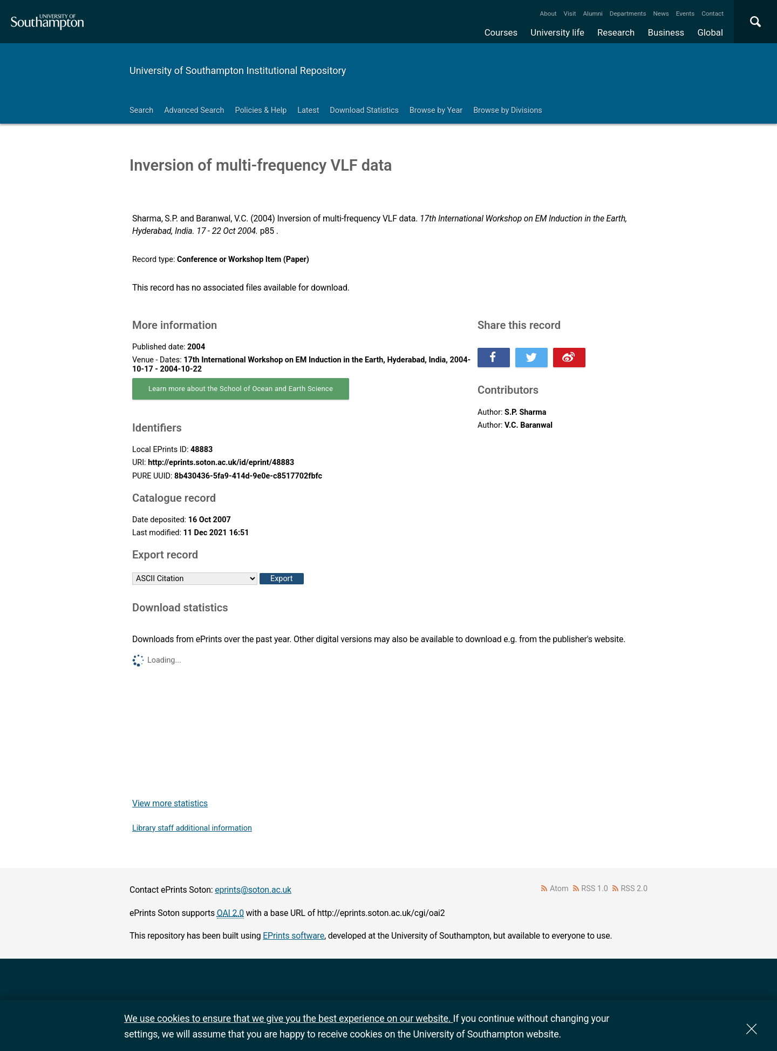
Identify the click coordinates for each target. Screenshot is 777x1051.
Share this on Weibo (569, 357)
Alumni (592, 13)
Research (616, 32)
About (548, 13)
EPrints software (293, 936)
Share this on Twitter (531, 357)
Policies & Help (261, 110)
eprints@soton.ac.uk (253, 890)
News (661, 13)
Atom (559, 888)
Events (685, 13)
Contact (712, 13)
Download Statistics (364, 110)
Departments (628, 13)
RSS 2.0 (634, 888)
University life (557, 32)
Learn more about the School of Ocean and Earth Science (240, 389)
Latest (308, 110)
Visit (570, 13)
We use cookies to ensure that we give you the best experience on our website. (288, 1018)
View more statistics (170, 803)
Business (666, 32)
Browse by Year (436, 110)
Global (710, 32)
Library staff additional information (192, 828)
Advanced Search (194, 110)
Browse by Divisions (507, 110)
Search (141, 110)
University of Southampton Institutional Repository (238, 70)
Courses (501, 32)
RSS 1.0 (594, 888)
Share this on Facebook (494, 357)
